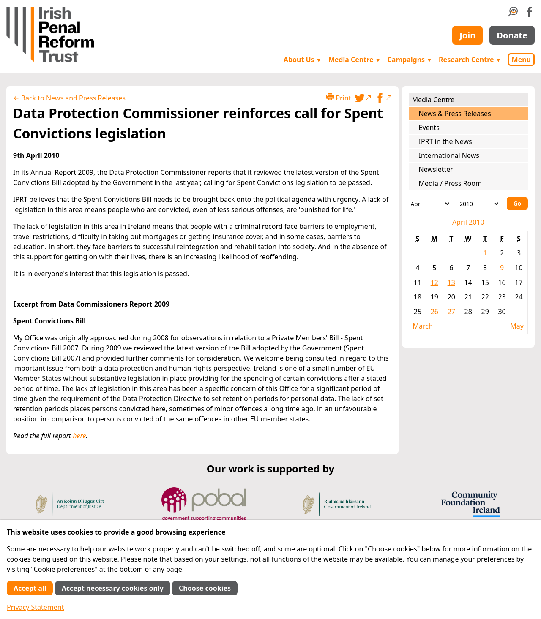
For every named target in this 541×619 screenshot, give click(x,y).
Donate (512, 35)
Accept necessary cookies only (113, 588)
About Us (303, 59)
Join (467, 35)
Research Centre (470, 59)
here (79, 435)
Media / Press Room (450, 183)
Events (429, 127)
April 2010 (468, 222)
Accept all (30, 588)
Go (517, 203)
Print (338, 98)
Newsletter (436, 169)
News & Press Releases (455, 113)
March (423, 326)
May (517, 326)
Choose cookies (205, 588)
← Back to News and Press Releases (69, 98)
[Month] (430, 203)
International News (449, 155)
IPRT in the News (445, 141)
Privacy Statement (35, 607)
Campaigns (410, 59)
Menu (521, 59)
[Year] (479, 203)
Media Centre (354, 59)
